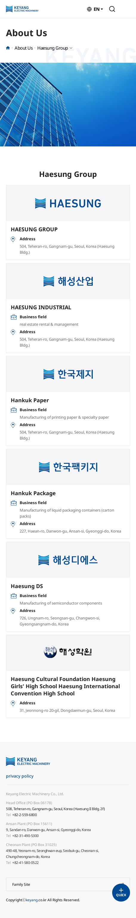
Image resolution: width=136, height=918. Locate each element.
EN (97, 9)
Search (112, 9)
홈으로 (8, 48)
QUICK (121, 895)
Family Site (21, 884)
